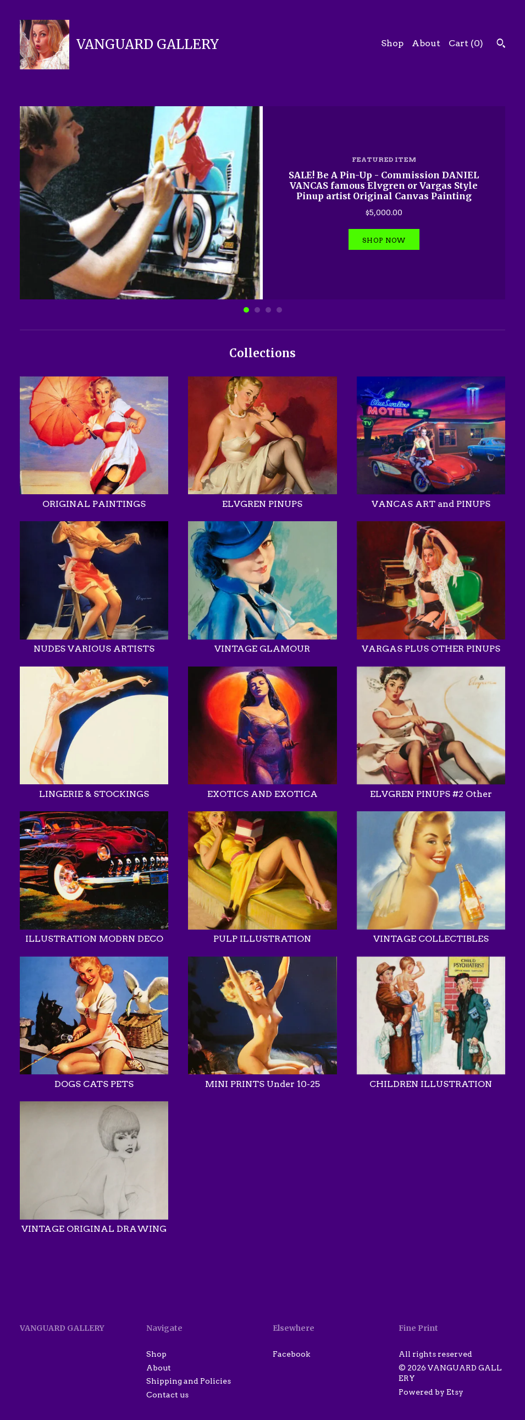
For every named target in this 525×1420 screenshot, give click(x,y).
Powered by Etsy (431, 1392)
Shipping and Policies (188, 1381)
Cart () (466, 43)
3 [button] (268, 310)
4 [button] (279, 310)
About (426, 43)
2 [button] (257, 310)
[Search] (501, 45)
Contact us (167, 1394)
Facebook (291, 1354)
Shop (392, 43)
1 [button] (246, 310)
